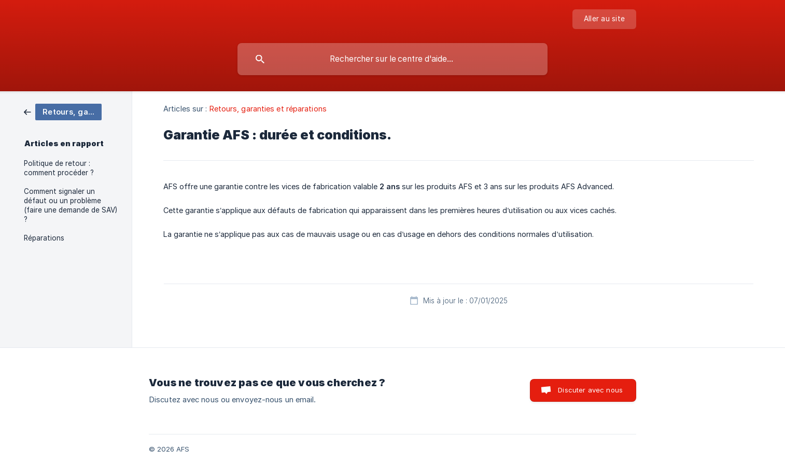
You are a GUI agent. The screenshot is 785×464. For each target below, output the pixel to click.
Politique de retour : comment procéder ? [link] (59, 168)
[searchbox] (392, 59)
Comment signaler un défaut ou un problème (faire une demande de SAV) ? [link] (70, 205)
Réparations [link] (44, 238)
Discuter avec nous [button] (590, 390)
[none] (604, 19)
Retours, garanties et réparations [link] (268, 108)
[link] (63, 111)
